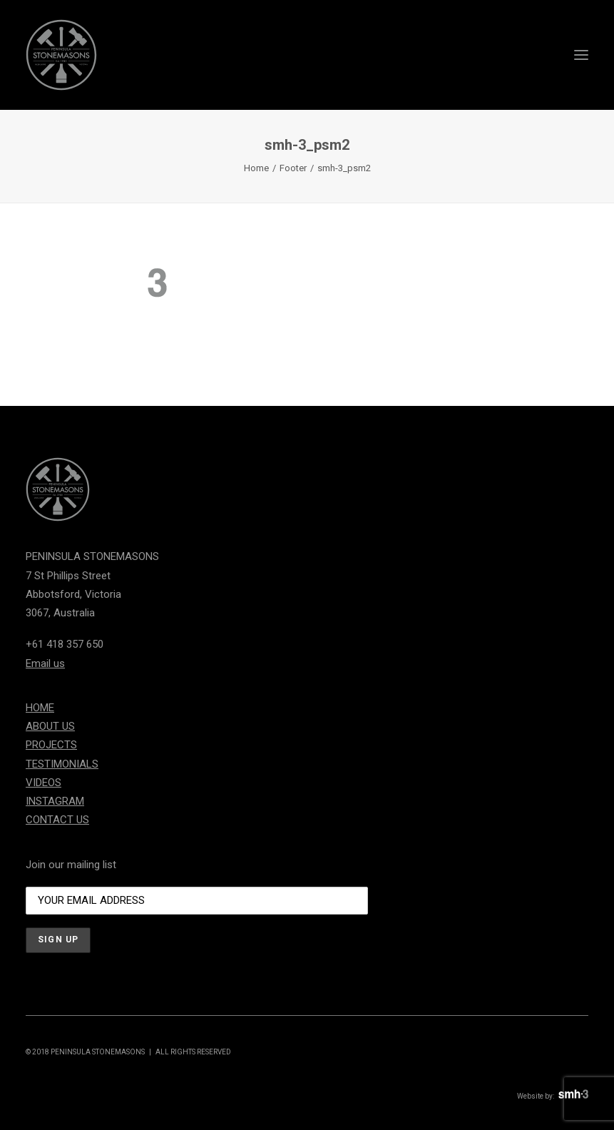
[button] (581, 55)
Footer (293, 168)
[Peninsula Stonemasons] (61, 55)
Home (256, 168)
